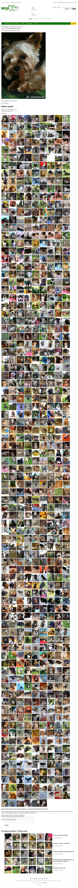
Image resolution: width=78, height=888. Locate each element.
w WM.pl (58, 7)
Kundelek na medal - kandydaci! (61, 843)
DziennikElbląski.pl (61, 2)
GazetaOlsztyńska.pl (69, 2)
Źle (5, 28)
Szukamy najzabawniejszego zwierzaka (63, 852)
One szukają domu (29, 23)
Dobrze (2, 28)
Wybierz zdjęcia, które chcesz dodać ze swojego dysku (13, 815)
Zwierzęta (12, 26)
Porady (35, 23)
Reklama (36, 879)
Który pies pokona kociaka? (60, 835)
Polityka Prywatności (41, 879)
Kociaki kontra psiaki (9, 23)
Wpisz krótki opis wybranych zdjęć (8, 819)
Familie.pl (54, 2)
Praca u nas (32, 879)
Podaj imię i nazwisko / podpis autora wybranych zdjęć (13, 816)
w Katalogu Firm (64, 7)
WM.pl (75, 2)
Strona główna (16, 23)
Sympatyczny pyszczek (59, 868)
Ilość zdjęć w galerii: (57, 838)
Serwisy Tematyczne (5, 26)
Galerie (22, 23)
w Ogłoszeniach (71, 7)
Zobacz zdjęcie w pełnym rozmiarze (9, 100)
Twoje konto (74, 23)
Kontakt (46, 879)
